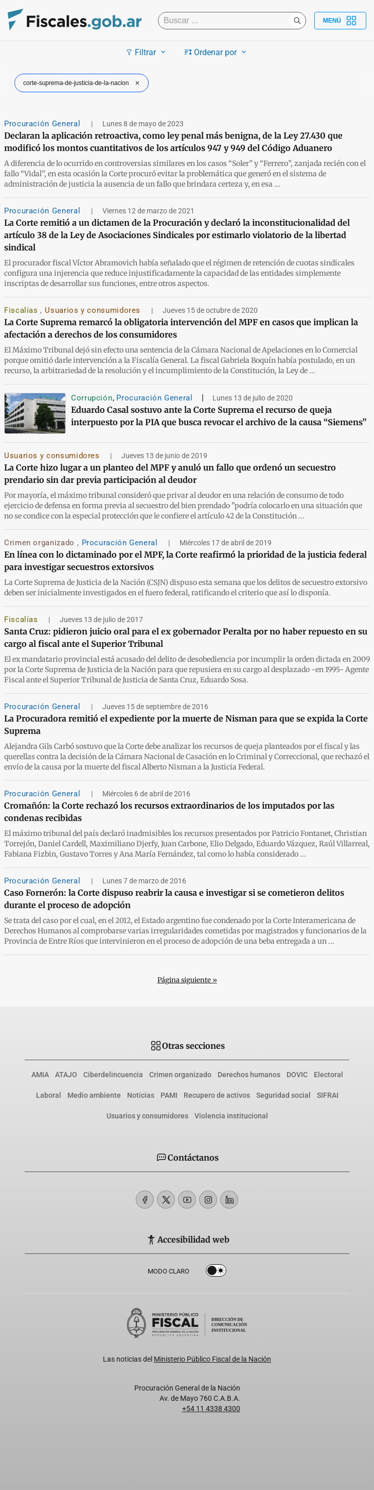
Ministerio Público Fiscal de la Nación (212, 1359)
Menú (340, 20)
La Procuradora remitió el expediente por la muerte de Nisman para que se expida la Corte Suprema (186, 724)
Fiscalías (22, 310)
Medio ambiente (94, 1095)
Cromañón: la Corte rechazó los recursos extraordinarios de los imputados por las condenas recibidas (169, 811)
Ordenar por (217, 52)
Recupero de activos (217, 1095)
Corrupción (91, 398)
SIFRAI (328, 1095)
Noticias (140, 1095)
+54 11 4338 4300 (211, 1408)
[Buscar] (226, 20)
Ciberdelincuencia (113, 1074)
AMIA (40, 1074)
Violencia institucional (231, 1116)
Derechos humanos (249, 1074)
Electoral (328, 1074)
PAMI (169, 1095)
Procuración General (43, 123)
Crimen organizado (40, 542)
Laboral (48, 1095)
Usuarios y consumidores (94, 310)
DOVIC (297, 1074)
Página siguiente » (187, 980)
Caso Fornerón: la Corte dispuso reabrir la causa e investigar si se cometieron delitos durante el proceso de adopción (174, 899)
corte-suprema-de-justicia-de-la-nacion (82, 83)
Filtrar (147, 52)
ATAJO (66, 1074)
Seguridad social (283, 1095)
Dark (216, 1272)
